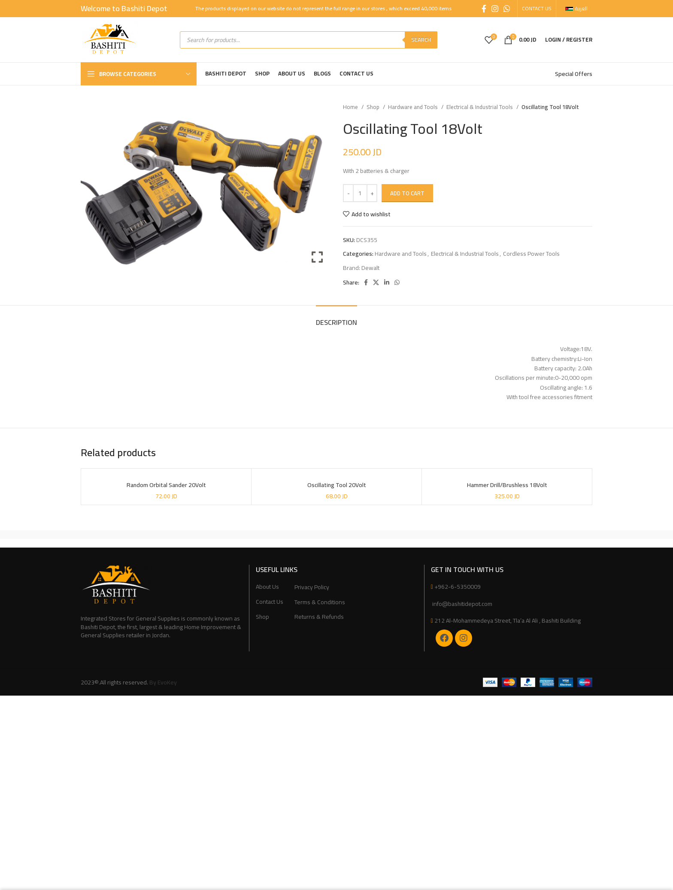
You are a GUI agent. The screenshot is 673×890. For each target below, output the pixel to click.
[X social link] (376, 282)
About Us (267, 587)
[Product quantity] (360, 193)
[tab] (336, 318)
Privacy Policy (311, 587)
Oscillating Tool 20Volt (336, 485)
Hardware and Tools (413, 107)
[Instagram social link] (495, 8)
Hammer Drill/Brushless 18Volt (507, 485)
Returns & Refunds (319, 617)
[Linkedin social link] (387, 282)
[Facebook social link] (484, 8)
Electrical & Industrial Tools (480, 107)
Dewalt (370, 267)
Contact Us (269, 602)
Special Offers (573, 73)
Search (421, 39)
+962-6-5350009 (457, 586)
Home (351, 107)
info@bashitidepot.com (461, 603)
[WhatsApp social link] (507, 8)
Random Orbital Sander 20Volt (166, 485)
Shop (374, 107)
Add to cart (407, 193)
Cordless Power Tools (531, 253)
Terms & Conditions (319, 602)
